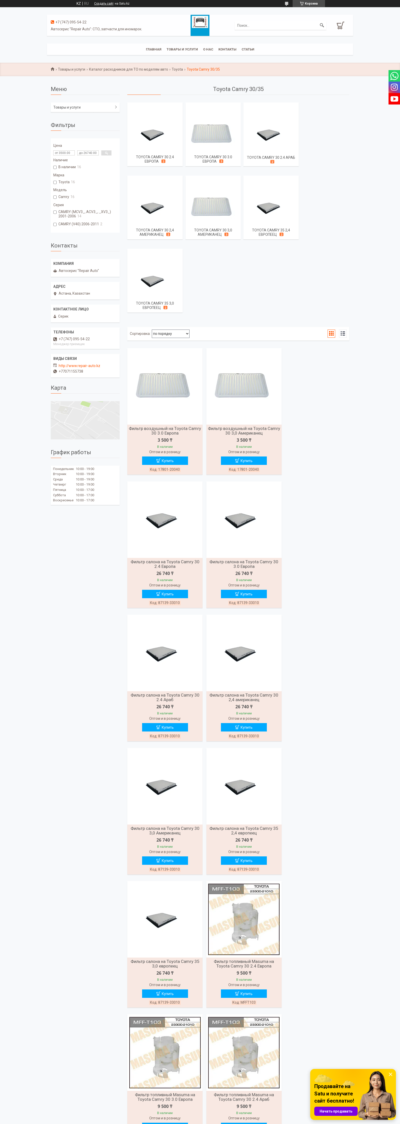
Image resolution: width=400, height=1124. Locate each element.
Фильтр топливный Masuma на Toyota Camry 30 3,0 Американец (238, 895)
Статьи (248, 49)
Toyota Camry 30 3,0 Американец (154, 233)
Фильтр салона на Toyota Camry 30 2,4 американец (313, 493)
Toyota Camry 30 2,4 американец (322, 159)
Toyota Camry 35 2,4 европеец (210, 233)
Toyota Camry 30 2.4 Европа (154, 159)
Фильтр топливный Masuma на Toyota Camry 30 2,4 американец (163, 895)
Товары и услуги (182, 49)
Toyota (177, 69)
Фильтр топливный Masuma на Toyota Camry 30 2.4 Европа (163, 761)
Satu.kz (222, 1114)
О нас (208, 49)
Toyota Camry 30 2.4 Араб (266, 157)
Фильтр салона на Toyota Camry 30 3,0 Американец (163, 627)
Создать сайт (104, 3)
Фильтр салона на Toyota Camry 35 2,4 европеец (238, 627)
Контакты (227, 49)
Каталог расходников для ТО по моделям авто (128, 69)
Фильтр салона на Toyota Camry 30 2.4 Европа (313, 359)
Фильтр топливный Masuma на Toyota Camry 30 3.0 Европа (238, 761)
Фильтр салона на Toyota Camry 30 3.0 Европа (163, 493)
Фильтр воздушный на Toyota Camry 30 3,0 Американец (238, 359)
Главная (153, 49)
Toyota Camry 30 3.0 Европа (210, 159)
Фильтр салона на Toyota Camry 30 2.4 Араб (238, 493)
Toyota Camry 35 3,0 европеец (266, 233)
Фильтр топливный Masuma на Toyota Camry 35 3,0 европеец (163, 1029)
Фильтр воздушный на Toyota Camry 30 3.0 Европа (163, 359)
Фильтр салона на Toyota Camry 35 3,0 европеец (313, 627)
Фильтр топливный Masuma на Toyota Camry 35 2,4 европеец (313, 895)
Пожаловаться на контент (218, 1119)
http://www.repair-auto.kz (79, 366)
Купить (166, 389)
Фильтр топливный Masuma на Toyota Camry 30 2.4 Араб (313, 761)
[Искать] (322, 25)
